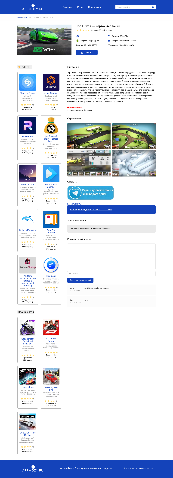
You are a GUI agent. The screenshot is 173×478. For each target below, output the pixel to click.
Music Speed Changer (51, 185)
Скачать (86, 52)
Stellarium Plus (27, 184)
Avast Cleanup (51, 93)
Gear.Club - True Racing (28, 434)
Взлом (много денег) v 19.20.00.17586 (91, 209)
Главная (67, 7)
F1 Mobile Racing (51, 340)
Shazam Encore (27, 93)
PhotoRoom (27, 136)
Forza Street (28, 387)
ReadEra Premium (51, 231)
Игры (80, 7)
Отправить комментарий (80, 280)
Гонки (25, 17)
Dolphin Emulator (27, 230)
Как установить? (74, 204)
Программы (94, 7)
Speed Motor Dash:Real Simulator (27, 341)
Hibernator (51, 276)
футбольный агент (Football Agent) (51, 138)
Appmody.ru (33, 7)
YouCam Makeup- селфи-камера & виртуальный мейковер (27, 281)
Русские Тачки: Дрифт (51, 388)
